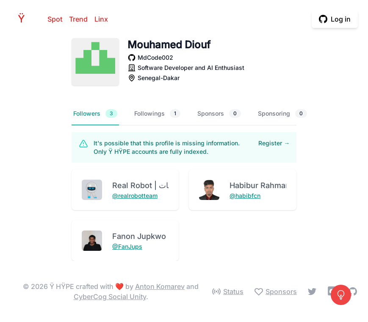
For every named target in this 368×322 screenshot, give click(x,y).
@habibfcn (245, 195)
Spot (54, 19)
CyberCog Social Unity (110, 296)
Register (274, 143)
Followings (157, 113)
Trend (78, 19)
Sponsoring (282, 113)
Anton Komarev (160, 286)
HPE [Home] (23, 19)
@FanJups (127, 246)
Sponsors (219, 113)
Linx (101, 19)
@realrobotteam (135, 195)
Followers (95, 113)
